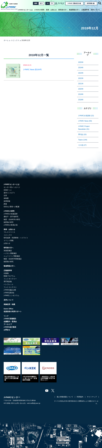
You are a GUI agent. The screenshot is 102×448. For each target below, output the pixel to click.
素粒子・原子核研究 (11, 216)
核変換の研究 (8, 222)
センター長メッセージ (12, 187)
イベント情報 (8, 240)
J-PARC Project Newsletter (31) (84, 127)
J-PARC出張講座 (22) (86, 116)
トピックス (15, 40)
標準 (35, 3)
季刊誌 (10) (82, 134)
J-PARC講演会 (9, 293)
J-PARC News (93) (85, 121)
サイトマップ (92, 397)
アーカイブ (8, 324)
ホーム (6, 40)
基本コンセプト (9, 193)
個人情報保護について (65, 397)
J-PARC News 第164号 (32, 70)
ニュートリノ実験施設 (12, 256)
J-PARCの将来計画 (11, 225)
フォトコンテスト (10, 287)
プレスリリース (9, 232)
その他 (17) (82, 145)
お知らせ (7, 243)
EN (52, 3)
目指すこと (8, 190)
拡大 (41, 3)
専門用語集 (8, 281)
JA (47, 3)
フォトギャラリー (10, 279)
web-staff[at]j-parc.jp (33, 403)
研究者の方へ (62, 10)
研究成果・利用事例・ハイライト (16, 238)
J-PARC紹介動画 (10, 327)
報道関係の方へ (74, 10)
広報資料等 (85, 10)
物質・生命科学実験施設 (13, 259)
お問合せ (7, 330)
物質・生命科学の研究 (12, 219)
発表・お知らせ (51, 10)
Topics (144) (82, 140)
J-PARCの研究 (39, 10)
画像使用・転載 (9, 304)
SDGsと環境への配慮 (11, 207)
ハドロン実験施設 (10, 253)
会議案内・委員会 (10, 321)
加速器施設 (8, 250)
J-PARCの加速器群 (11, 214)
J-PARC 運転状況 (74, 3)
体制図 (6, 198)
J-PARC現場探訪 (10, 319)
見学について (95, 10)
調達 (5, 204)
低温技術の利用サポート (13, 311)
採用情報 (90, 3)
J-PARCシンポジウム (11, 295)
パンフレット (8, 284)
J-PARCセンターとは (25, 10)
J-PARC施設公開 (10, 290)
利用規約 (80, 397)
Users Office (8, 309)
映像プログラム (9, 276)
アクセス (61, 3)
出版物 (6, 273)
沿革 (5, 195)
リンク (6, 316)
